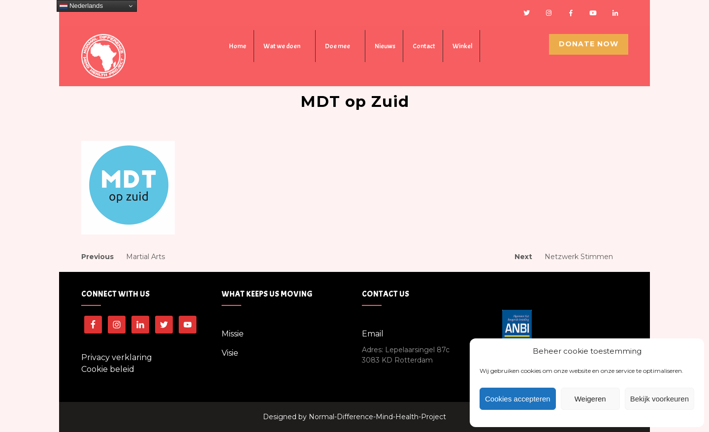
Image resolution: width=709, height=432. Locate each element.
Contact (424, 46)
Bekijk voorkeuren (659, 399)
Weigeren (590, 399)
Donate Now (588, 43)
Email (373, 333)
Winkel (462, 46)
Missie (233, 333)
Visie (230, 353)
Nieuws (385, 46)
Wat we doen (281, 46)
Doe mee (337, 46)
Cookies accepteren (517, 399)
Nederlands (81, 6)
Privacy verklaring (116, 357)
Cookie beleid (107, 369)
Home (237, 46)
